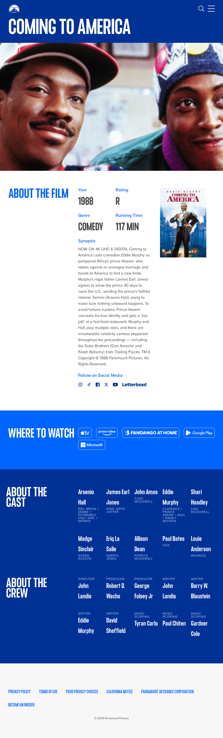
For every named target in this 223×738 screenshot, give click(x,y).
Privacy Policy (19, 691)
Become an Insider (21, 705)
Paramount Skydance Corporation (167, 691)
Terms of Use (48, 691)
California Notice (120, 691)
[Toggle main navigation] (211, 8)
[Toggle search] (201, 8)
